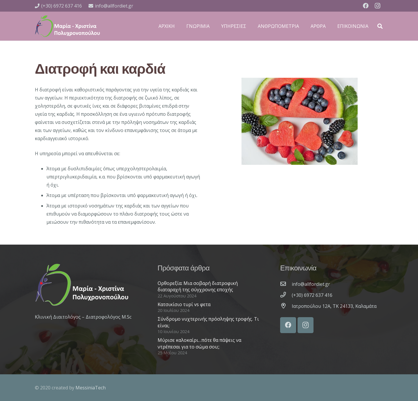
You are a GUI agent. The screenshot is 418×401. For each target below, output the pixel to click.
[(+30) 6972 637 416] (286, 295)
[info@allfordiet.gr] (286, 284)
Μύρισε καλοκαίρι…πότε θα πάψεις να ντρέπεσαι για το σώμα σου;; (199, 343)
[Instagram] (377, 6)
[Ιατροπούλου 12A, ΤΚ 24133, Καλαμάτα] (286, 306)
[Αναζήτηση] (380, 26)
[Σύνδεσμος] (67, 26)
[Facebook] (366, 6)
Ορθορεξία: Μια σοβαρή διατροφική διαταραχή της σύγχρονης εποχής (198, 286)
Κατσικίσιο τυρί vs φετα (184, 304)
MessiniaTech (90, 387)
